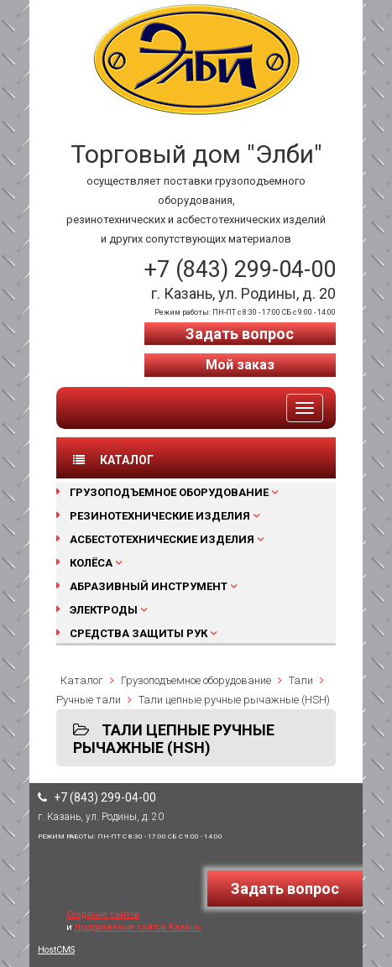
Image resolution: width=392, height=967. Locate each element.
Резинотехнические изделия (160, 516)
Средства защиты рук (138, 633)
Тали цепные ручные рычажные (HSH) (234, 699)
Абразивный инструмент (148, 586)
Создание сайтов (102, 914)
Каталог (81, 680)
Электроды (104, 610)
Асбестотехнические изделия (162, 539)
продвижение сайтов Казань (138, 927)
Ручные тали (88, 699)
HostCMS (56, 949)
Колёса (91, 563)
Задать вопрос (240, 333)
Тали (301, 680)
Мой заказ (240, 365)
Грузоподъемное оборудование (169, 492)
